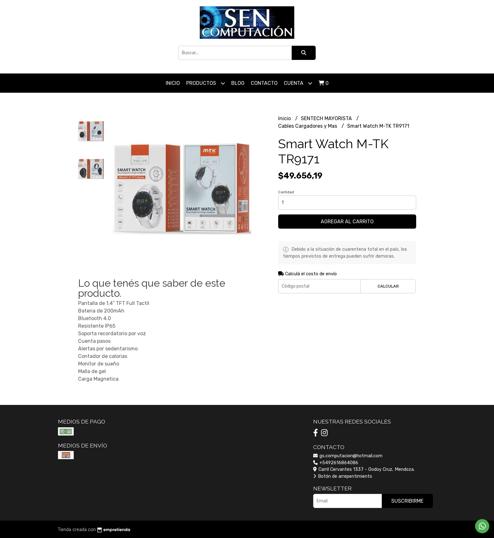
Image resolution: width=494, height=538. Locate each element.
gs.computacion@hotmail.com (347, 456)
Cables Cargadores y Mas (308, 126)
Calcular (388, 286)
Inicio (173, 83)
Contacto (264, 83)
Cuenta (298, 83)
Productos (205, 83)
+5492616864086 (335, 462)
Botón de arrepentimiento (342, 476)
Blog (237, 83)
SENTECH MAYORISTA (327, 118)
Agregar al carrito (347, 222)
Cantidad (286, 192)
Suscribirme (407, 501)
